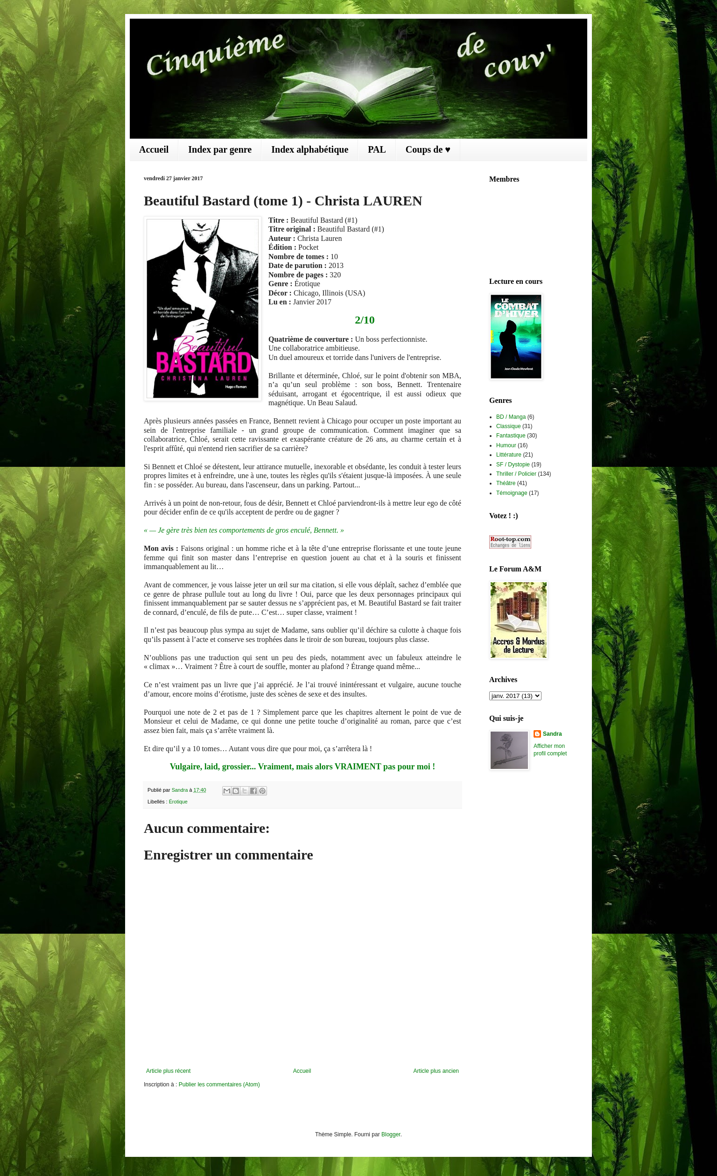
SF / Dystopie (513, 464)
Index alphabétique (309, 149)
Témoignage (511, 493)
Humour (506, 445)
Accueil (154, 149)
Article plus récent (168, 1071)
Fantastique (511, 435)
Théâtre (505, 483)
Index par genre (220, 149)
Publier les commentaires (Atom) (219, 1084)
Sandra (552, 734)
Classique (508, 426)
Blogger (391, 1134)
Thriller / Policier (516, 474)
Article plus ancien (436, 1071)
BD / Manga (511, 417)
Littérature (508, 454)
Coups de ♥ (428, 149)
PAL (377, 149)
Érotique (178, 801)
